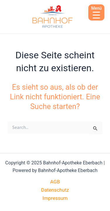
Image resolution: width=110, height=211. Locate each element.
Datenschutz (55, 190)
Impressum (55, 198)
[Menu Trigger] (96, 12)
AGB (55, 182)
